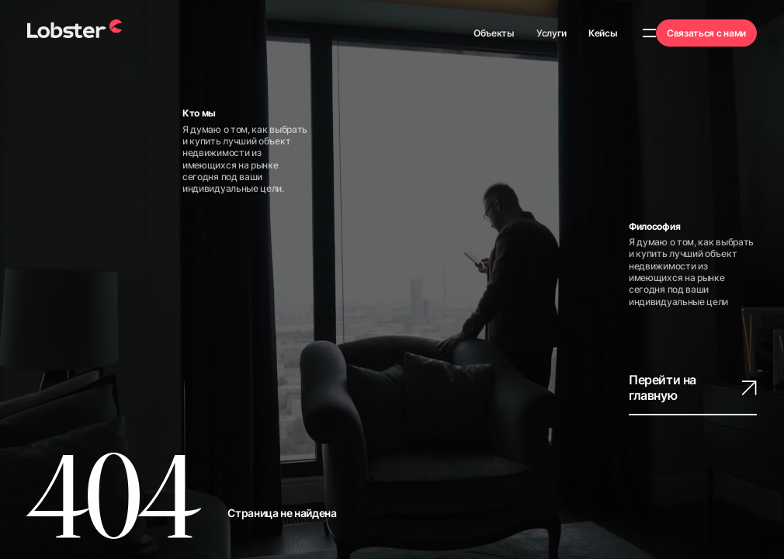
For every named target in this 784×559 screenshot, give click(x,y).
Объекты (494, 33)
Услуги (551, 33)
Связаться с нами (706, 33)
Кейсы (602, 33)
